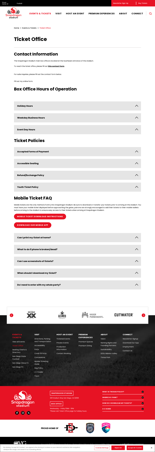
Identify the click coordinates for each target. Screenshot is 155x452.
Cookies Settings (101, 449)
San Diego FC (17, 367)
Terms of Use (78, 444)
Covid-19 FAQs (40, 353)
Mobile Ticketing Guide (41, 362)
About (123, 13)
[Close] (151, 449)
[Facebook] (17, 413)
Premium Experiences (102, 13)
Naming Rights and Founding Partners (108, 344)
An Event (65, 334)
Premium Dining (85, 345)
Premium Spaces (86, 341)
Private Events (63, 343)
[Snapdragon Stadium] (22, 399)
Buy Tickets (142, 3)
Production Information (62, 348)
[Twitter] (28, 413)
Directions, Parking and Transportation (42, 340)
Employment (128, 347)
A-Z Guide (38, 372)
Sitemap (110, 444)
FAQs (36, 349)
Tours (36, 376)
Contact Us (127, 351)
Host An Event (75, 13)
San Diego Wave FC (20, 363)
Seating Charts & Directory (19, 351)
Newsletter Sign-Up (120, 3)
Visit (58, 13)
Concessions (39, 357)
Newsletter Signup (130, 339)
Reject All (118, 449)
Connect (137, 13)
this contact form (56, 66)
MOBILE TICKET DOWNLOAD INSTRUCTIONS (40, 216)
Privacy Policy (89, 444)
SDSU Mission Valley (109, 353)
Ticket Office (17, 345)
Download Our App (131, 343)
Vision (103, 339)
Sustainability (106, 349)
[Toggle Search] (150, 13)
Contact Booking (64, 353)
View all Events (18, 341)
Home (16, 28)
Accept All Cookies (135, 449)
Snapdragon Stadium (13, 12)
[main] (77, 149)
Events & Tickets (40, 13)
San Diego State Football (19, 357)
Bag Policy (38, 368)
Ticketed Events (63, 339)
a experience (132, 444)
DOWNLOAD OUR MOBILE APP (32, 225)
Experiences (86, 336)
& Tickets (17, 336)
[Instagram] (23, 413)
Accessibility (39, 345)
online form (28, 81)
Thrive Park (105, 357)
